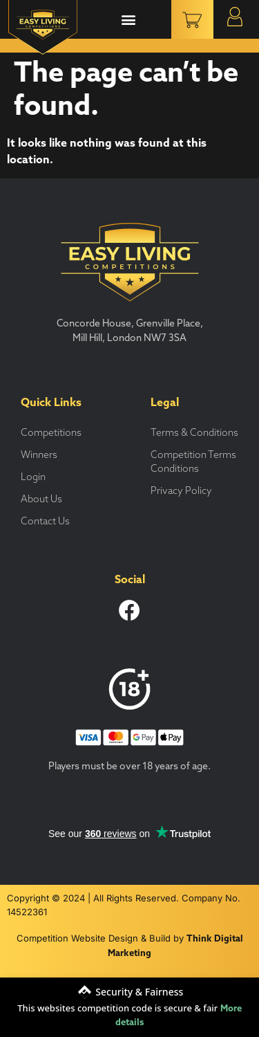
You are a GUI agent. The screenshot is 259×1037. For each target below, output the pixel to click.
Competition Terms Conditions (193, 462)
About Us (41, 500)
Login (33, 477)
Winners (39, 455)
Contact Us (45, 522)
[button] (128, 19)
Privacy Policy (181, 491)
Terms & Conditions (194, 433)
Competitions (51, 433)
